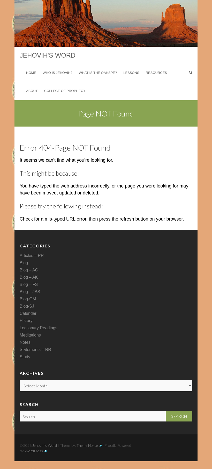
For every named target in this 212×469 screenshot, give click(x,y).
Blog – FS (29, 284)
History (26, 320)
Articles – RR (32, 255)
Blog (24, 263)
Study (25, 357)
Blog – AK (29, 277)
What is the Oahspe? (98, 73)
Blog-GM (28, 299)
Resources (156, 73)
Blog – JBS (30, 292)
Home (31, 73)
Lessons (131, 73)
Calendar (28, 313)
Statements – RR (35, 349)
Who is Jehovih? (57, 73)
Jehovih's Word (47, 55)
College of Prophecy (65, 91)
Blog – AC (29, 270)
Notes (25, 342)
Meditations (30, 335)
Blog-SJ (27, 306)
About (32, 91)
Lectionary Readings (38, 328)
